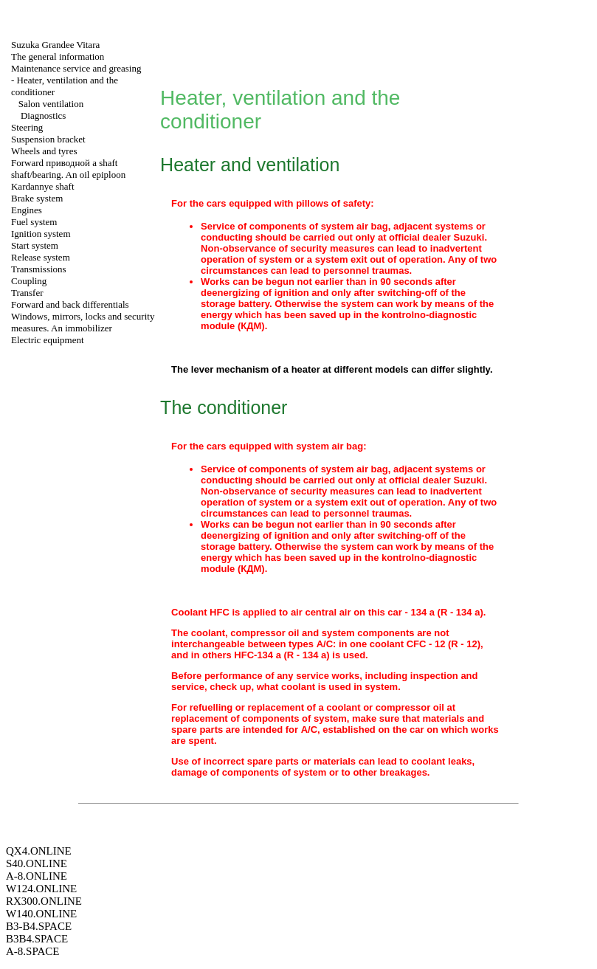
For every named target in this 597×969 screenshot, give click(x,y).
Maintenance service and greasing (76, 68)
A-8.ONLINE (36, 876)
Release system (40, 257)
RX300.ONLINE (44, 901)
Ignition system (41, 233)
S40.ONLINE (36, 863)
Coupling (28, 280)
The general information (57, 56)
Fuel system (34, 221)
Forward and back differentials (70, 304)
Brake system (37, 198)
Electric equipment (47, 339)
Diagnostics (43, 115)
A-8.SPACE (32, 951)
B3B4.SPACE (37, 939)
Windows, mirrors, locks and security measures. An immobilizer (82, 322)
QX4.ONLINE (39, 851)
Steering (27, 127)
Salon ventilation (50, 103)
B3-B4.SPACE (39, 926)
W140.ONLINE (41, 914)
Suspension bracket (48, 139)
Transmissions (38, 269)
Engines (26, 209)
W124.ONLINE (41, 888)
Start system (34, 245)
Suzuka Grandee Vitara (55, 44)
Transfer (27, 292)
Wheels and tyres (44, 150)
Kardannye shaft (43, 186)
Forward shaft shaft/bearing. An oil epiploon (68, 168)
